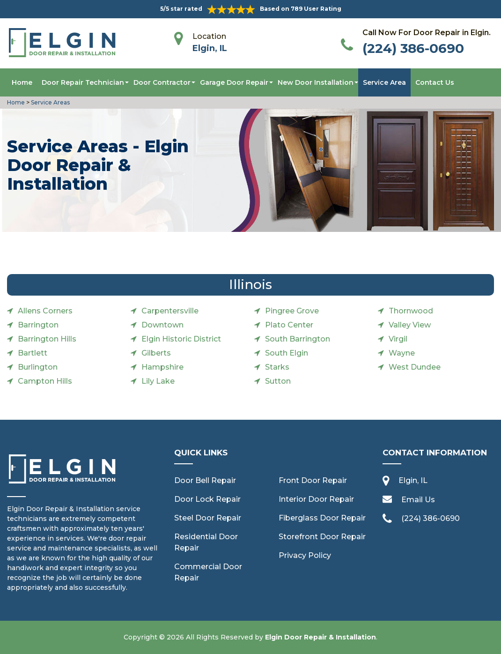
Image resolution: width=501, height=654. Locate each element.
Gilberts (156, 353)
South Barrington (297, 338)
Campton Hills (45, 381)
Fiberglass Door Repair (322, 517)
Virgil (398, 338)
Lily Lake (158, 381)
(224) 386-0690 (413, 48)
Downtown (162, 324)
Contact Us (434, 82)
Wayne (402, 353)
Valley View (410, 324)
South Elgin (286, 353)
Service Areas (50, 102)
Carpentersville (170, 310)
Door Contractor (162, 82)
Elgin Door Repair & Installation (320, 637)
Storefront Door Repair (322, 536)
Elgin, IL (209, 48)
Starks (277, 367)
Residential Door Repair (206, 542)
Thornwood (411, 310)
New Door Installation (316, 82)
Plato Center (289, 324)
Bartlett (32, 353)
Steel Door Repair (207, 517)
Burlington (38, 367)
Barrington (38, 324)
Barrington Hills (47, 338)
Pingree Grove (292, 310)
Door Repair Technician (83, 82)
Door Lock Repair (207, 499)
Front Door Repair (313, 480)
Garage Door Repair (234, 82)
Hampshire (162, 367)
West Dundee (415, 367)
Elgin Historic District (181, 338)
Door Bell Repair (205, 480)
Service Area (384, 82)
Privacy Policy (305, 555)
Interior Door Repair (316, 499)
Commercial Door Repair (208, 572)
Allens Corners (45, 310)
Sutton (278, 381)
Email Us (418, 499)
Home (22, 82)
